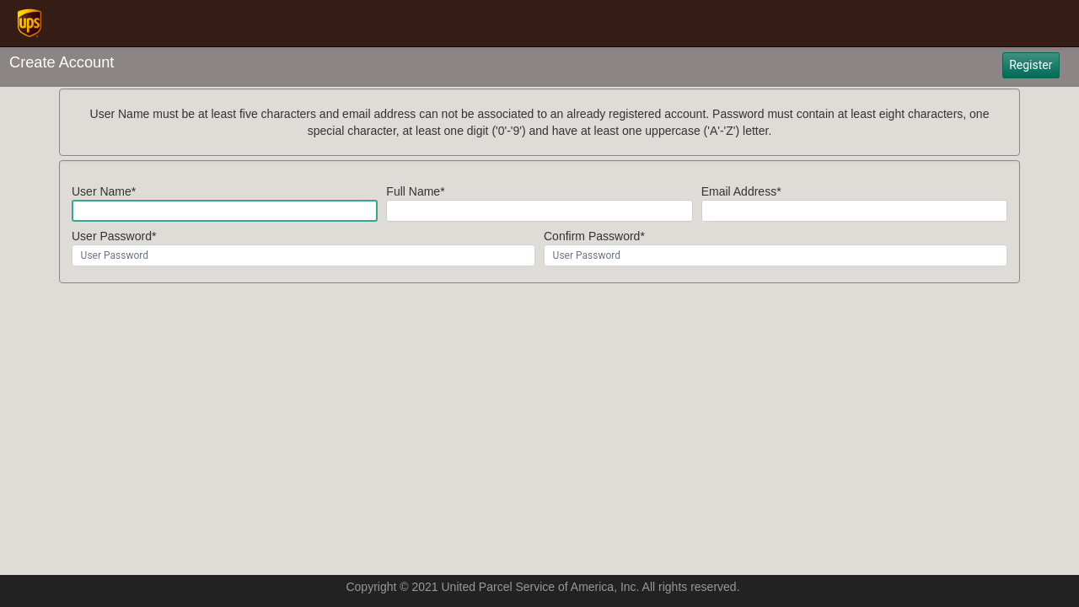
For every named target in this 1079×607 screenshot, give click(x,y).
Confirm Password (592, 236)
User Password (112, 236)
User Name (102, 191)
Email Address (738, 191)
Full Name (413, 191)
